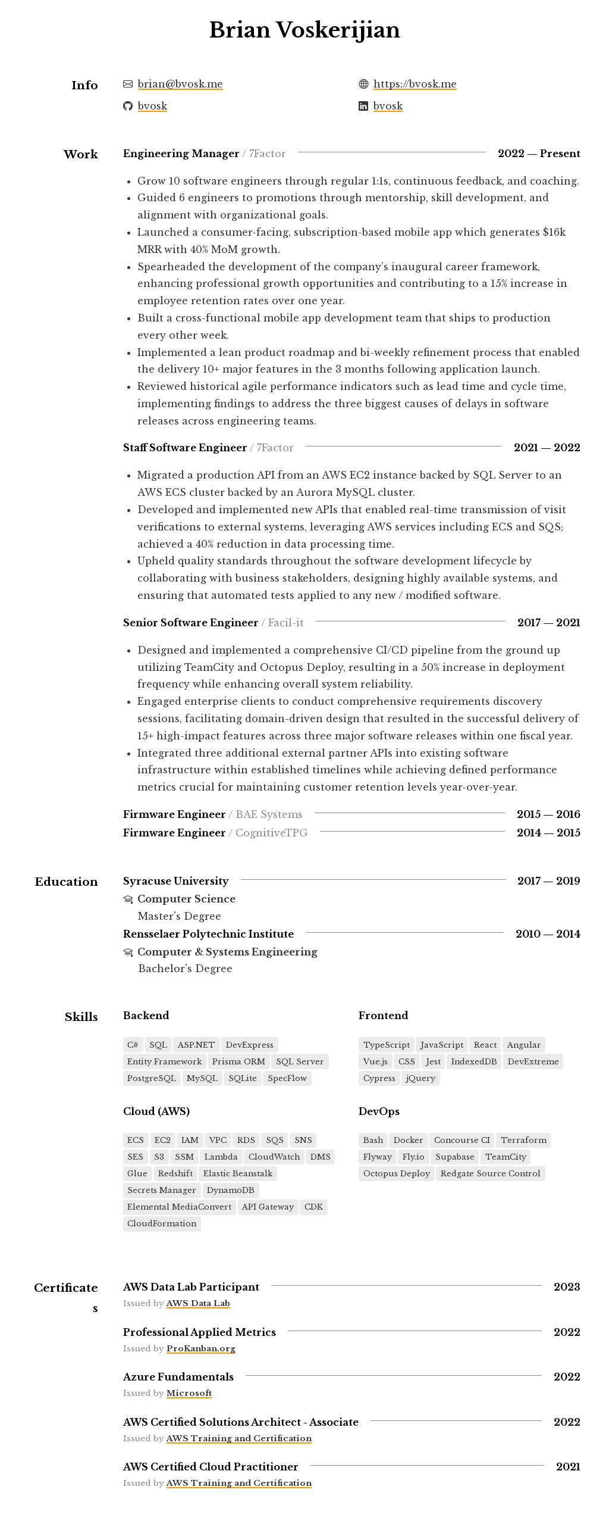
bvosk (152, 106)
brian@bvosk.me (180, 84)
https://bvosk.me (415, 84)
